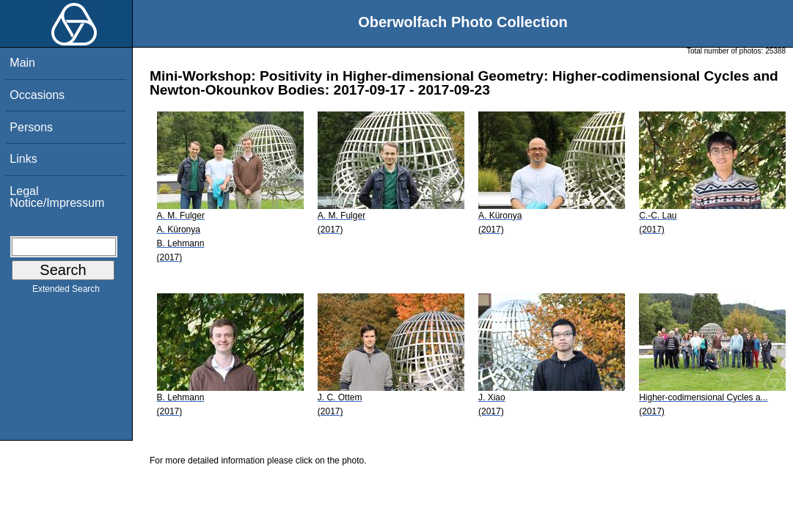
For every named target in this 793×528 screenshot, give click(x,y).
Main (22, 62)
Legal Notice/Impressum (57, 197)
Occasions (37, 95)
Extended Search (66, 291)
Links (23, 159)
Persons (31, 127)
